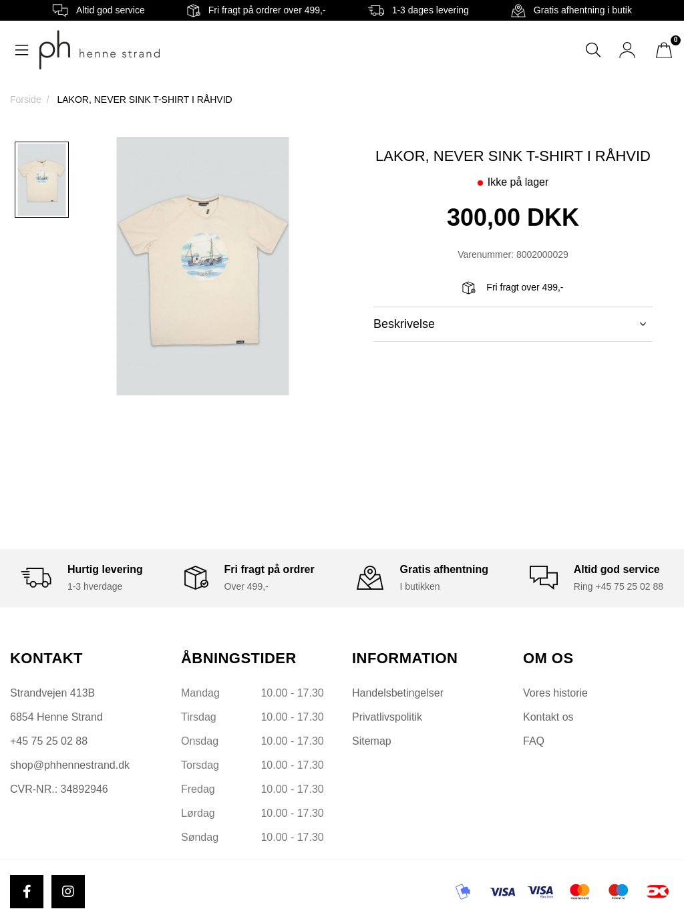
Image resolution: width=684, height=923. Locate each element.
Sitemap (371, 741)
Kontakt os (548, 717)
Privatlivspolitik (387, 717)
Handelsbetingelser (398, 693)
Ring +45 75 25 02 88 (618, 586)
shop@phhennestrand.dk (70, 765)
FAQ (533, 741)
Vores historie (555, 693)
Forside (25, 99)
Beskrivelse (509, 324)
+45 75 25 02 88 (49, 741)
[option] (41, 179)
